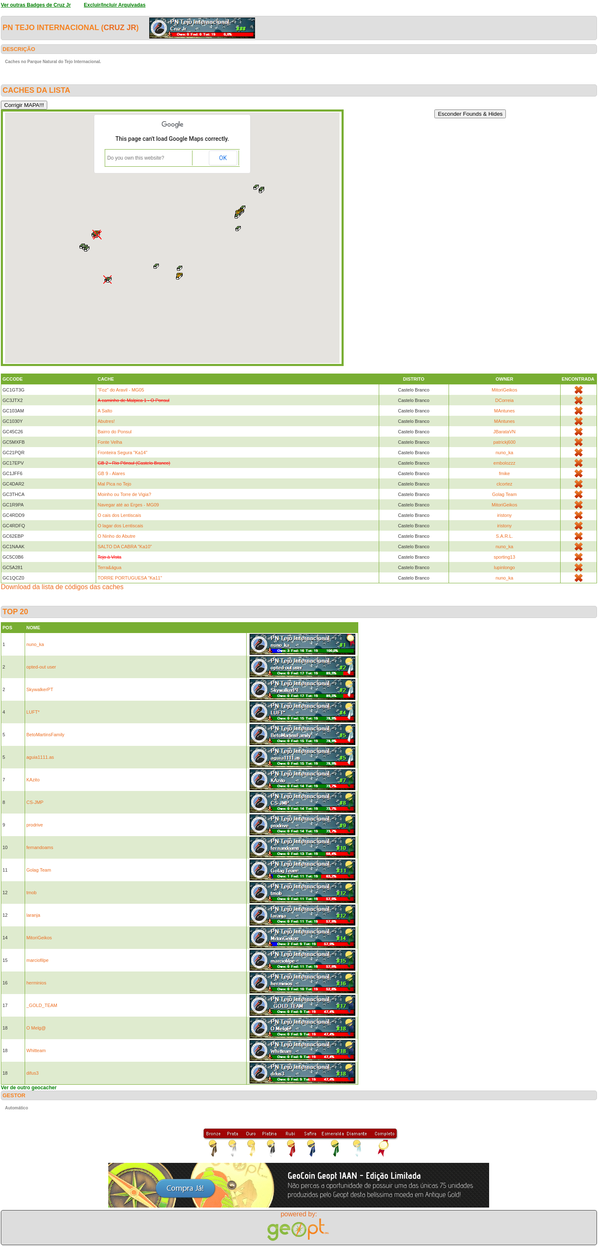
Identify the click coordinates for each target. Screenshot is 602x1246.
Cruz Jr (120, 27)
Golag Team (504, 494)
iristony (504, 515)
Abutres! (106, 421)
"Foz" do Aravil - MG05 (120, 389)
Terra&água (109, 567)
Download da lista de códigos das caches (62, 586)
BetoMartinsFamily (45, 734)
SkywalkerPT (39, 689)
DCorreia (504, 400)
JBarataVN (504, 431)
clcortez (505, 483)
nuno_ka (504, 452)
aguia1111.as (40, 757)
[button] (156, 266)
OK (223, 158)
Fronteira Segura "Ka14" (122, 452)
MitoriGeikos (504, 389)
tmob (31, 892)
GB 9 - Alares (111, 473)
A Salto (104, 410)
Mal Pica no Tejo (114, 483)
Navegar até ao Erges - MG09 (128, 504)
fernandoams (39, 847)
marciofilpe (37, 960)
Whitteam (36, 1050)
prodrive (34, 824)
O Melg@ (36, 1027)
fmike (504, 473)
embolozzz (504, 462)
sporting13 (504, 556)
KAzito (33, 779)
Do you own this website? (135, 158)
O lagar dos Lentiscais (120, 525)
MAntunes (504, 410)
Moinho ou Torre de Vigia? (124, 494)
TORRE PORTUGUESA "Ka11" (129, 577)
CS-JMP (34, 802)
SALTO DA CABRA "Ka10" (124, 546)
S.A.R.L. (504, 536)
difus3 (32, 1073)
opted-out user (41, 666)
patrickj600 (504, 442)
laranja (33, 915)
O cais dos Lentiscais (119, 515)
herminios (36, 982)
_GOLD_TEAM (41, 1005)
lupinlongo (504, 567)
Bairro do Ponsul (114, 431)
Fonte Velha (109, 442)
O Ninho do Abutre (116, 536)
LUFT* (33, 712)
